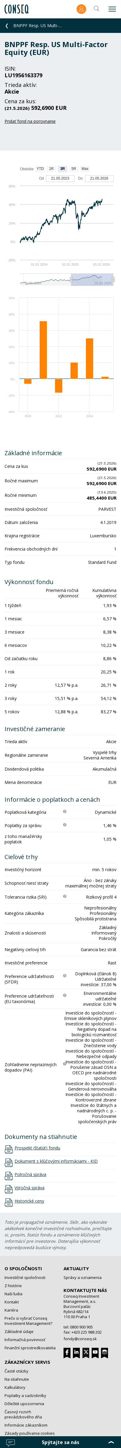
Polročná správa (30, 1174)
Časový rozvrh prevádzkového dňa (23, 1414)
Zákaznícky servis (27, 1362)
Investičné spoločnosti (25, 1277)
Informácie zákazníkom (26, 1425)
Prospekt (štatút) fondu (37, 1148)
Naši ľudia (13, 1293)
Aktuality (76, 1268)
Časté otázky (16, 1371)
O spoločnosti (23, 1268)
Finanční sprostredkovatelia (30, 1348)
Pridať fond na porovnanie (30, 121)
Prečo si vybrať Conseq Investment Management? (28, 1320)
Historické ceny (29, 1201)
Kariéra (11, 1310)
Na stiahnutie (17, 1379)
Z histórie (13, 1285)
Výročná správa (29, 1188)
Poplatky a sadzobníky (25, 1395)
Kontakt (12, 1302)
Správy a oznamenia (83, 1277)
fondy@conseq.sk (80, 1338)
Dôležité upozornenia (24, 1403)
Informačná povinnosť (25, 1339)
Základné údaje (19, 1331)
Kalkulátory (15, 1387)
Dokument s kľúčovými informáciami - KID (56, 1161)
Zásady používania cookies (30, 1433)
